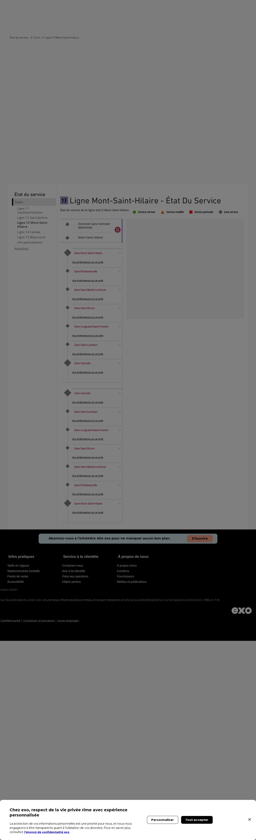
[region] (128, 820)
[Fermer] (249, 819)
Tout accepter (197, 820)
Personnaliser (162, 820)
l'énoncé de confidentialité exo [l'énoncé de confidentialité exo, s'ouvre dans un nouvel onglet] (48, 832)
